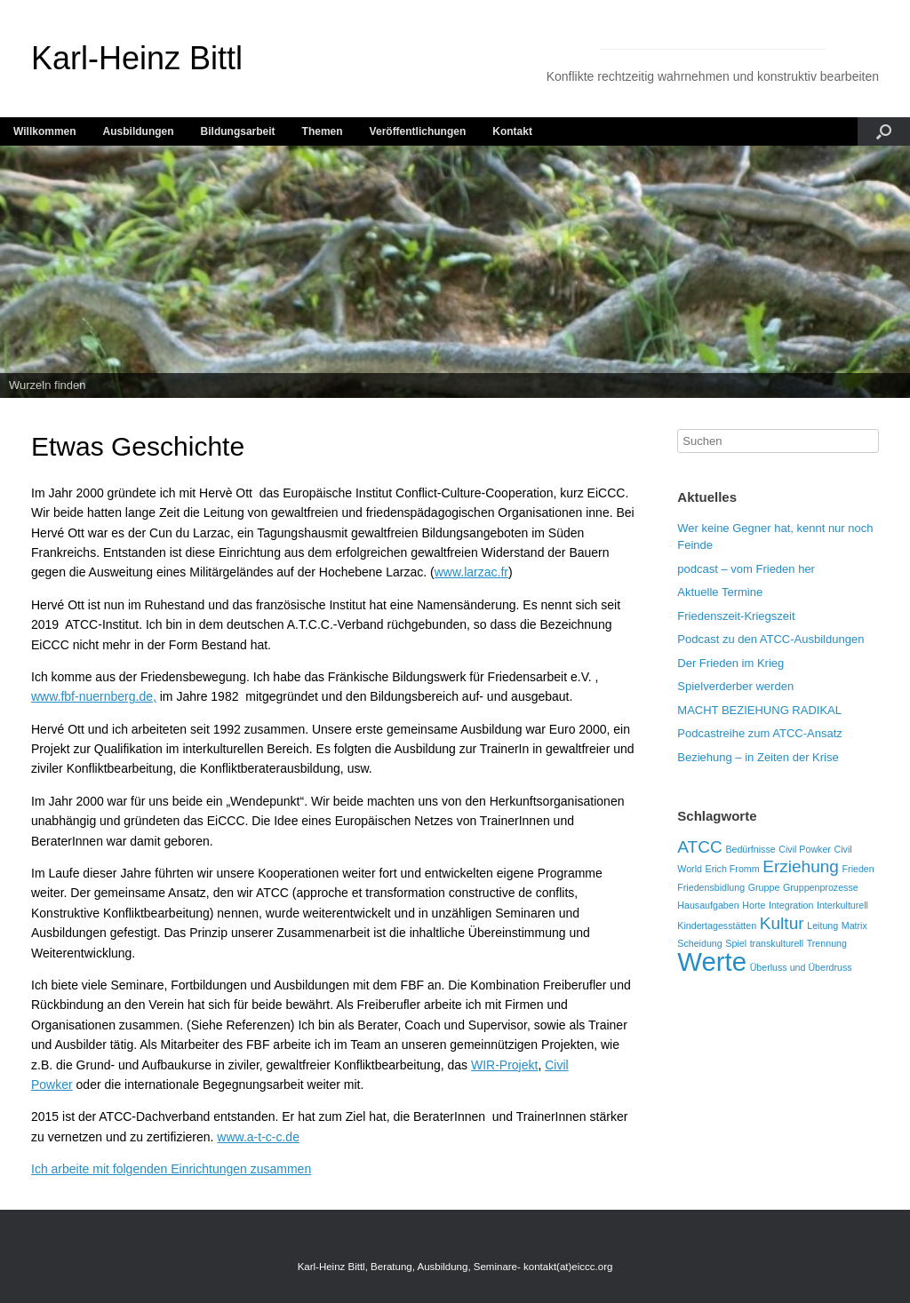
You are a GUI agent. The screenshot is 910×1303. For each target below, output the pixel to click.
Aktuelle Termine (719, 592)
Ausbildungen (138, 131)
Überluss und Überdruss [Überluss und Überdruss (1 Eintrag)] (801, 967)
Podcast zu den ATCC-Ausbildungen (770, 639)
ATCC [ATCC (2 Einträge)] (699, 847)
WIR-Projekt (504, 1065)
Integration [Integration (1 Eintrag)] (791, 905)
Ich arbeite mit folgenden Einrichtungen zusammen (171, 1169)
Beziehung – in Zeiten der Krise (757, 757)
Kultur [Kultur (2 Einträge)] (782, 923)
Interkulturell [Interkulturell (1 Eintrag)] (842, 905)
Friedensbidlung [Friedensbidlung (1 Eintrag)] (711, 887)
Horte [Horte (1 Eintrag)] (753, 905)
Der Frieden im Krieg (730, 663)
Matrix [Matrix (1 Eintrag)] (854, 925)
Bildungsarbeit (238, 131)
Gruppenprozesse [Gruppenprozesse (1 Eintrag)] (820, 887)
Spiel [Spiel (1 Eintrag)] (735, 943)
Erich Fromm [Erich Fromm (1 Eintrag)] (733, 868)
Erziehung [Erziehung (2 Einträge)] (800, 866)
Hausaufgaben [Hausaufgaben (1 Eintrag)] (707, 905)
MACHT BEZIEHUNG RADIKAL (759, 710)
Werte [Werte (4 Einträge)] (711, 961)
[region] (455, 272)
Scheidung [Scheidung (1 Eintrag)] (699, 943)
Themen (322, 131)
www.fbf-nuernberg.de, (93, 696)
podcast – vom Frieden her (746, 569)
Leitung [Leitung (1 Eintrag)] (822, 925)
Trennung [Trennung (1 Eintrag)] (827, 943)
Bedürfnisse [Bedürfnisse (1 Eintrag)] (750, 849)
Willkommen (44, 131)
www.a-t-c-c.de (258, 1137)
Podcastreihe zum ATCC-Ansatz (759, 733)
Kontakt (512, 131)
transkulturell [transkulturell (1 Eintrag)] (776, 943)
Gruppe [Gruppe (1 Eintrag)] (764, 887)
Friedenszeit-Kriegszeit (735, 616)
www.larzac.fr (471, 572)
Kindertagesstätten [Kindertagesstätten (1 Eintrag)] (716, 925)
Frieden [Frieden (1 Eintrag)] (858, 868)
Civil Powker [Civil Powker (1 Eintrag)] (804, 849)
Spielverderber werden (735, 686)
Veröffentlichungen (418, 131)
